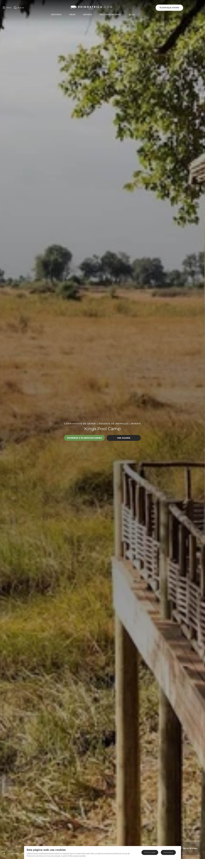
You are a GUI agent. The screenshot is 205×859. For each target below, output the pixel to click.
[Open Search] (19, 7)
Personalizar (168, 852)
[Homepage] (4, 853)
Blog (141, 14)
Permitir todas (149, 852)
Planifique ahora (188, 8)
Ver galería (123, 438)
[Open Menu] (7, 7)
